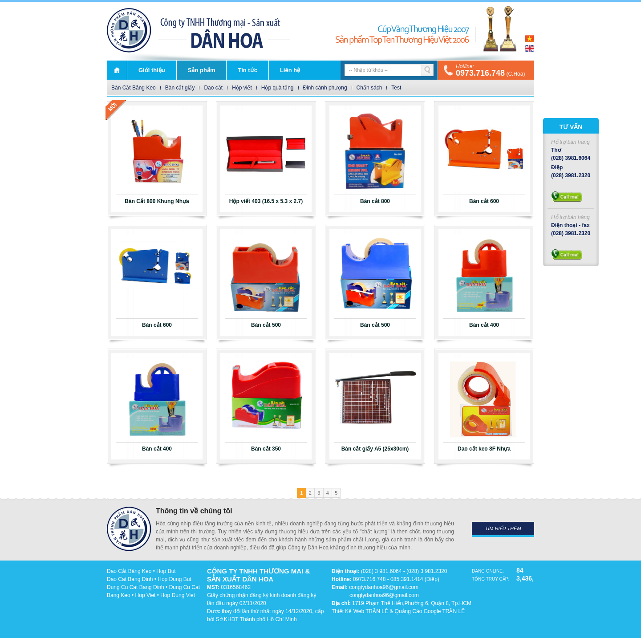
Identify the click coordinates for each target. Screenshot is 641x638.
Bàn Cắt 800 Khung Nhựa (157, 201)
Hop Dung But (174, 579)
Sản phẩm (201, 70)
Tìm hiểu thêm (503, 528)
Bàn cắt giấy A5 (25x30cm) (375, 449)
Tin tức (247, 70)
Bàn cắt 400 (484, 325)
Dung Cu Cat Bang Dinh (135, 587)
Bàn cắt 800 (375, 201)
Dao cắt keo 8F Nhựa (484, 449)
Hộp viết (242, 88)
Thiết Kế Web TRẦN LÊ (360, 611)
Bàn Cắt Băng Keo (133, 88)
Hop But (165, 571)
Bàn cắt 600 (484, 201)
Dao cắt (213, 88)
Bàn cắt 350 (266, 449)
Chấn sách (369, 88)
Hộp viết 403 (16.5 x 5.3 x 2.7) (266, 201)
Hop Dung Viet (177, 595)
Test (396, 88)
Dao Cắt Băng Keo (129, 571)
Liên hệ (290, 70)
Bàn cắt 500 (266, 325)
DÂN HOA (129, 30)
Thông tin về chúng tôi (194, 511)
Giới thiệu (151, 70)
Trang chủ (117, 70)
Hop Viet (145, 595)
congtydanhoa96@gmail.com (383, 587)
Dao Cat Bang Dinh (130, 579)
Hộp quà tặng (277, 88)
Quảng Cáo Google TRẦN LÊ (430, 611)
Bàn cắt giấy (180, 88)
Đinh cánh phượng (325, 88)
